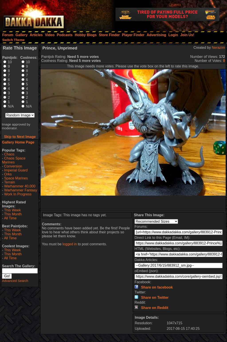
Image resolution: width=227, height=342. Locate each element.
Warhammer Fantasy (20, 190)
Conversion (13, 166)
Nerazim (218, 47)
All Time (10, 218)
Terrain (9, 182)
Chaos (9, 154)
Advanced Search (15, 281)
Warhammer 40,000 (19, 186)
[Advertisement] (133, 202)
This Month (13, 214)
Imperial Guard (16, 170)
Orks (8, 174)
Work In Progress (17, 194)
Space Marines (16, 178)
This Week (12, 210)
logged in (70, 244)
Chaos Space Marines (13, 160)
